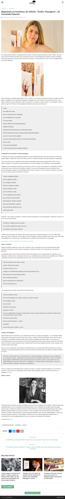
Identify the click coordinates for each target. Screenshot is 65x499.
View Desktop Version (32, 493)
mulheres (18, 425)
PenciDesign (9, 497)
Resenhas (11, 8)
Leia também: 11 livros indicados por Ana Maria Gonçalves (17, 241)
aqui (11, 419)
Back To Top (60, 497)
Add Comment (7, 487)
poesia (24, 425)
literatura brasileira (8, 425)
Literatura (3, 8)
